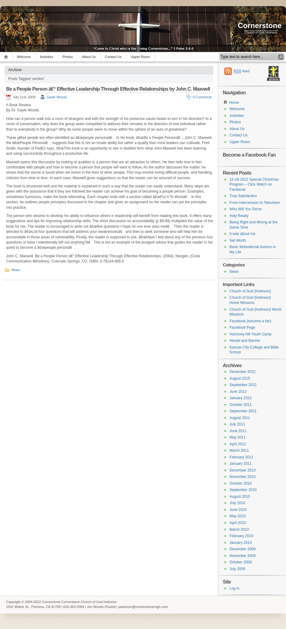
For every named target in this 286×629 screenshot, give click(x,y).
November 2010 (242, 477)
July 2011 (237, 424)
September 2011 (243, 411)
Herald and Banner (244, 340)
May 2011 (237, 437)
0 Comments (202, 97)
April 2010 (237, 523)
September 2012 (243, 385)
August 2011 (239, 418)
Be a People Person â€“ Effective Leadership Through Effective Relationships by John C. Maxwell (108, 89)
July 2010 (237, 503)
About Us (89, 57)
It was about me (242, 234)
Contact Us (113, 57)
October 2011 (240, 405)
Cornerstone (259, 25)
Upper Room (140, 57)
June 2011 (238, 431)
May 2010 (237, 516)
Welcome (24, 57)
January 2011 (240, 463)
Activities (46, 57)
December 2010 (242, 470)
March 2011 (239, 450)
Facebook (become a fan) (250, 321)
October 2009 (240, 562)
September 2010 (243, 490)
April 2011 (237, 444)
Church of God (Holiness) (250, 291)
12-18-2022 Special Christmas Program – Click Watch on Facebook (254, 184)
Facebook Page (242, 327)
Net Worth (237, 240)
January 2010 (240, 542)
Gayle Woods (57, 97)
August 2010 (239, 496)
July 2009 (237, 569)
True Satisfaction (243, 196)
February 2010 (241, 536)
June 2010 (238, 510)
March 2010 (239, 529)
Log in (234, 588)
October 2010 (240, 483)
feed (241, 71)
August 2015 (239, 378)
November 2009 (242, 556)
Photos (67, 57)
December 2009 (242, 549)
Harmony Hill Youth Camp (250, 334)
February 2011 (241, 457)
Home (7, 57)
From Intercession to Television (254, 203)
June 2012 (238, 391)
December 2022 (242, 372)
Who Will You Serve (245, 209)
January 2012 (240, 398)
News (15, 270)
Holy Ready (238, 216)
